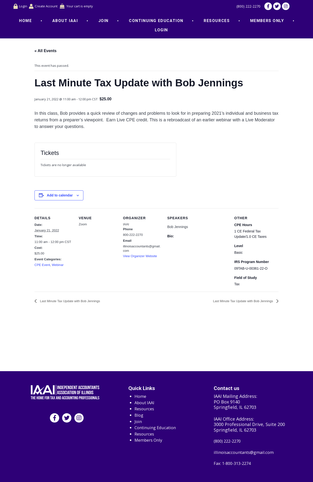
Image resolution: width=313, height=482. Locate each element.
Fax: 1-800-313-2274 (234, 463)
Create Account (47, 6)
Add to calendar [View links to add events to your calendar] (60, 196)
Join (103, 21)
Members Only (267, 21)
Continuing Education (156, 21)
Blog (139, 413)
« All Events (45, 52)
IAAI (126, 225)
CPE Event (42, 266)
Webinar (58, 266)
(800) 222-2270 (245, 7)
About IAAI (65, 21)
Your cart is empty (87, 6)
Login (20, 7)
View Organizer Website (140, 257)
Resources (217, 21)
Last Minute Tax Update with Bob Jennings (69, 302)
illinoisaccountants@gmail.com (246, 452)
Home (25, 21)
